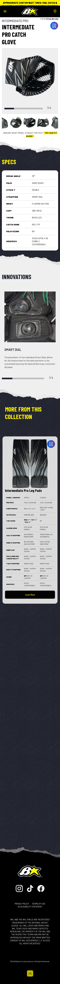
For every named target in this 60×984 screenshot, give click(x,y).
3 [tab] (28, 108)
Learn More (30, 594)
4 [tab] (38, 108)
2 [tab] (18, 108)
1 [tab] (9, 108)
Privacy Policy (22, 903)
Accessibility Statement (30, 906)
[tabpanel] (30, 75)
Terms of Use (38, 903)
